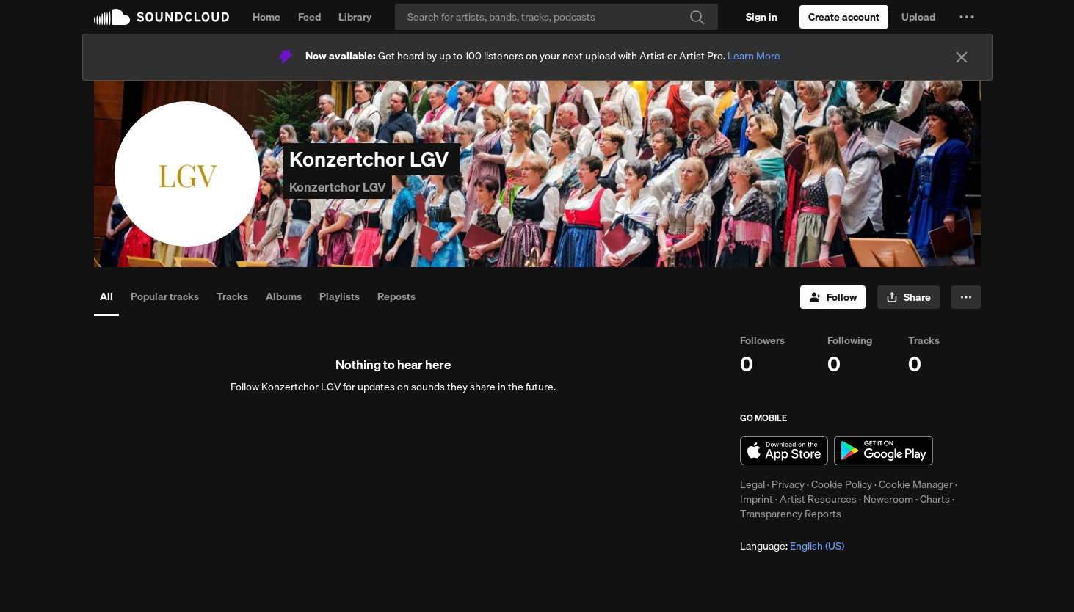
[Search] (556, 17)
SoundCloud (161, 17)
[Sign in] (761, 17)
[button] (967, 17)
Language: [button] (792, 546)
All (106, 296)
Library (354, 17)
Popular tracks (165, 296)
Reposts (396, 296)
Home (266, 17)
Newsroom (888, 499)
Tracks (232, 296)
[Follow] (833, 297)
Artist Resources (818, 499)
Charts (935, 499)
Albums (284, 296)
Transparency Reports (790, 514)
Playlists (339, 296)
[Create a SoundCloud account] (843, 17)
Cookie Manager (916, 484)
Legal (752, 484)
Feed (309, 17)
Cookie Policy (841, 484)
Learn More (754, 56)
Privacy (788, 484)
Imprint (756, 499)
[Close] (962, 57)
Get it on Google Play (883, 450)
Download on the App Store (784, 450)
